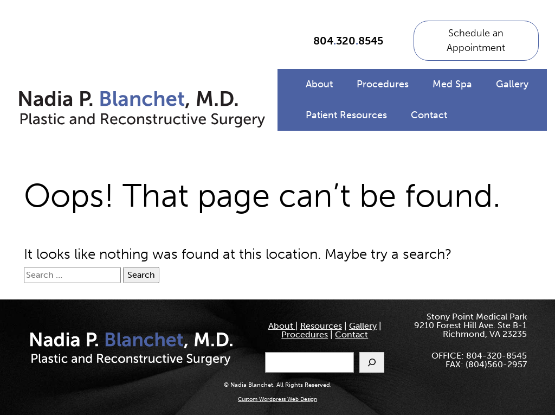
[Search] (371, 362)
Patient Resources (346, 115)
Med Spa (452, 84)
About (319, 84)
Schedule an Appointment (476, 40)
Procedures (383, 84)
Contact (429, 115)
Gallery (512, 84)
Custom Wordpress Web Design (277, 399)
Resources (321, 326)
